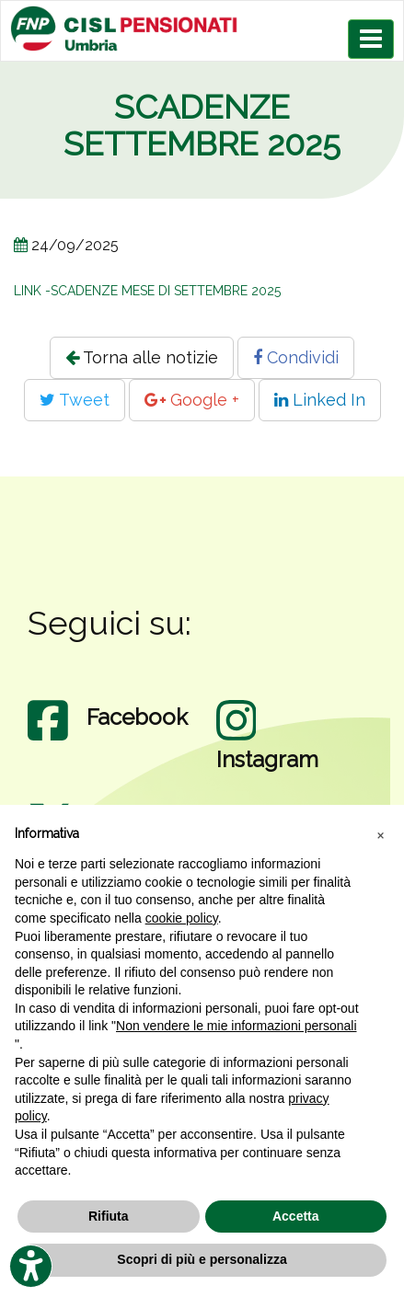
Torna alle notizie (141, 357)
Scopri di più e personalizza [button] (201, 1259)
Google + (191, 399)
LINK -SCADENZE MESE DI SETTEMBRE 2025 (147, 290)
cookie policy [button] (181, 918)
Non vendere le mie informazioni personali (236, 1025)
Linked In (319, 399)
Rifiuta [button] (108, 1216)
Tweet (75, 399)
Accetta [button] (295, 1216)
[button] (380, 834)
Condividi (296, 357)
